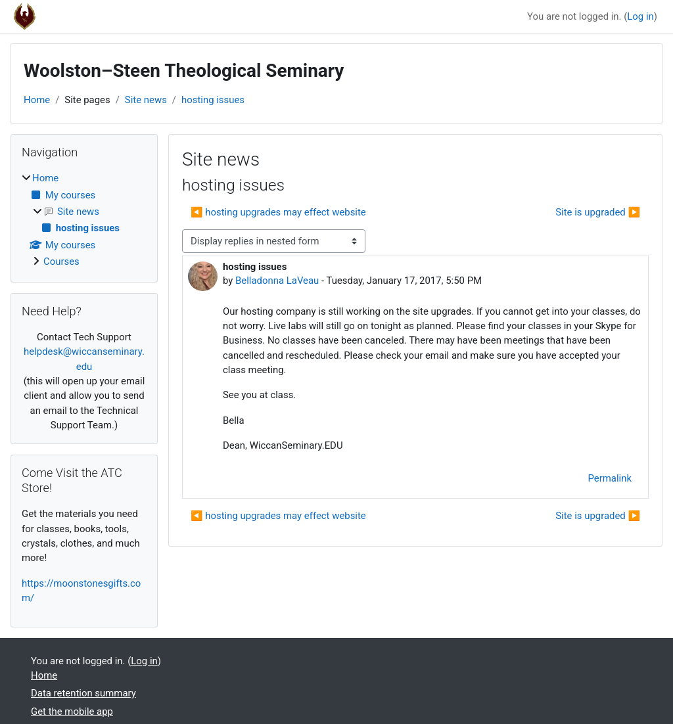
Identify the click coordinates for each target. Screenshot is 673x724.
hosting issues (212, 100)
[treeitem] (84, 220)
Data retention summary (83, 693)
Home (37, 100)
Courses (61, 261)
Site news (146, 100)
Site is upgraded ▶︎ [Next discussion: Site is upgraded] (597, 212)
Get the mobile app (72, 711)
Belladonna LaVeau (277, 280)
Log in (640, 16)
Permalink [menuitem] (610, 478)
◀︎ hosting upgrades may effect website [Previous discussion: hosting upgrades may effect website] (278, 212)
